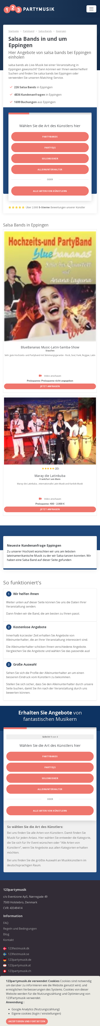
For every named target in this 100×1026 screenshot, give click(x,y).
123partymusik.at (17, 965)
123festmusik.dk (16, 948)
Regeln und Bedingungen (20, 929)
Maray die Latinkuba (49, 476)
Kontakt (8, 940)
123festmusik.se (16, 954)
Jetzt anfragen (50, 386)
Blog (6, 934)
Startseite (13, 31)
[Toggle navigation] (91, 8)
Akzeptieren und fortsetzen (26, 1021)
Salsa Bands (45, 31)
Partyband (28, 31)
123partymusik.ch (17, 971)
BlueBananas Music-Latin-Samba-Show (50, 347)
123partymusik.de (17, 960)
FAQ (5, 923)
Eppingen (61, 31)
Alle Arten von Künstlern (50, 191)
